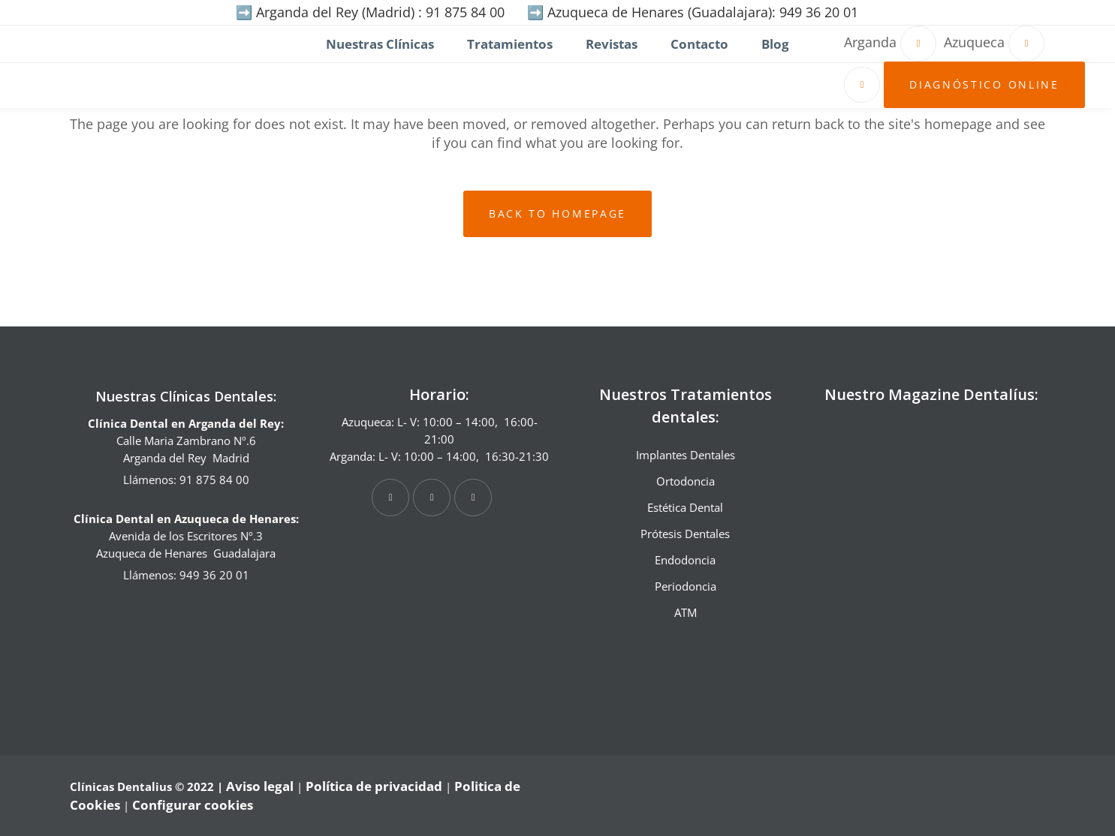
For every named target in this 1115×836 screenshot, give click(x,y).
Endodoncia (685, 559)
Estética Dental (685, 507)
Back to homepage (557, 213)
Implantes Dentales (685, 454)
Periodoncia (685, 586)
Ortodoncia (685, 481)
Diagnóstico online (981, 84)
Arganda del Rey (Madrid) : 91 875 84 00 (380, 12)
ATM (685, 612)
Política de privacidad (374, 786)
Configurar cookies (192, 804)
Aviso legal (260, 786)
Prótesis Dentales (685, 533)
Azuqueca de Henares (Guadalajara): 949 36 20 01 (702, 12)
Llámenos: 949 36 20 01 (186, 574)
